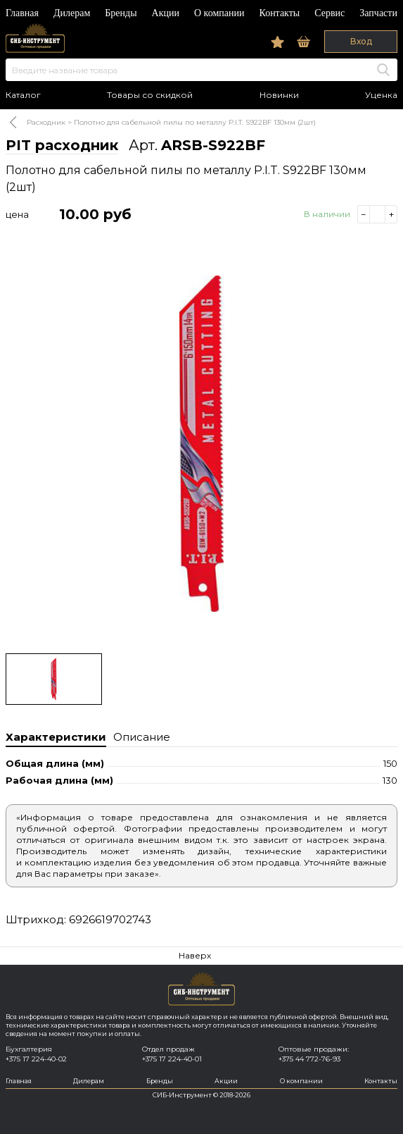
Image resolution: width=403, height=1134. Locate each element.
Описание (141, 737)
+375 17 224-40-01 (172, 1059)
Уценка (381, 95)
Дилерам (71, 13)
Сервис (329, 13)
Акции (165, 13)
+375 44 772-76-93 (309, 1059)
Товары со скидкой (150, 95)
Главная (22, 13)
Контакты (279, 13)
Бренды (120, 13)
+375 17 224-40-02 (36, 1059)
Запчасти (378, 13)
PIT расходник (62, 145)
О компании (219, 13)
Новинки (279, 95)
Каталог (23, 95)
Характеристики (56, 737)
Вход (361, 41)
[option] (201, 443)
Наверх (195, 955)
